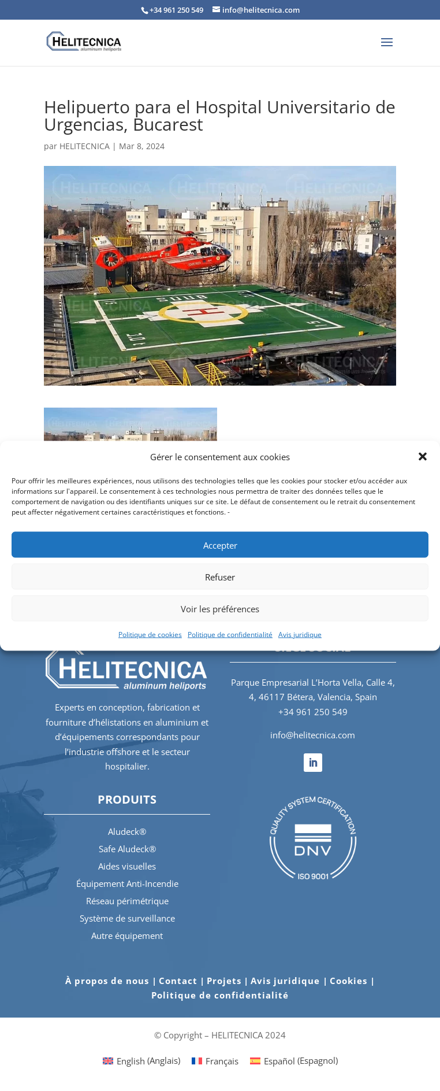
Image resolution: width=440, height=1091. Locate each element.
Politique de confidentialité (230, 634)
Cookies (350, 980)
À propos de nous (108, 980)
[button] (422, 457)
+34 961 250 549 (313, 712)
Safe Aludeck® (127, 849)
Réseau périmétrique (127, 901)
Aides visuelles (127, 866)
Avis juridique (300, 634)
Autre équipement (127, 935)
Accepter (220, 544)
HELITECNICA (84, 145)
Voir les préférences (220, 608)
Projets (224, 980)
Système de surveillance (127, 918)
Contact (178, 980)
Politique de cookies (150, 634)
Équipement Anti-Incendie (127, 883)
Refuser (220, 576)
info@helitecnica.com (312, 735)
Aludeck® (127, 831)
